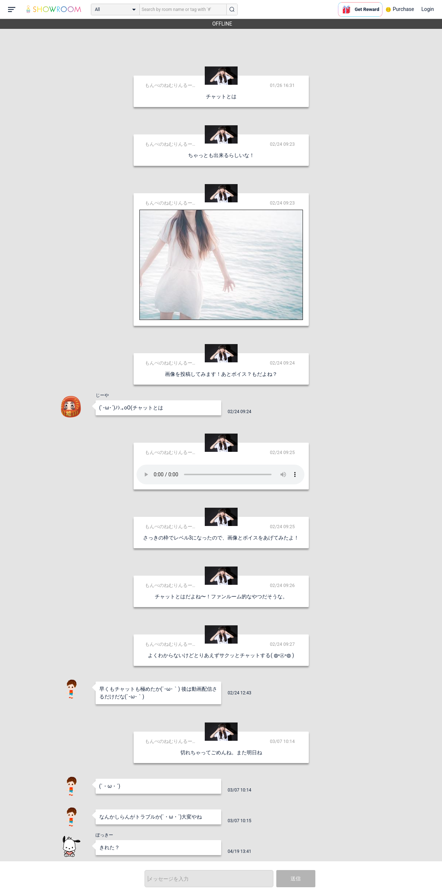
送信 (296, 878)
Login (427, 9)
